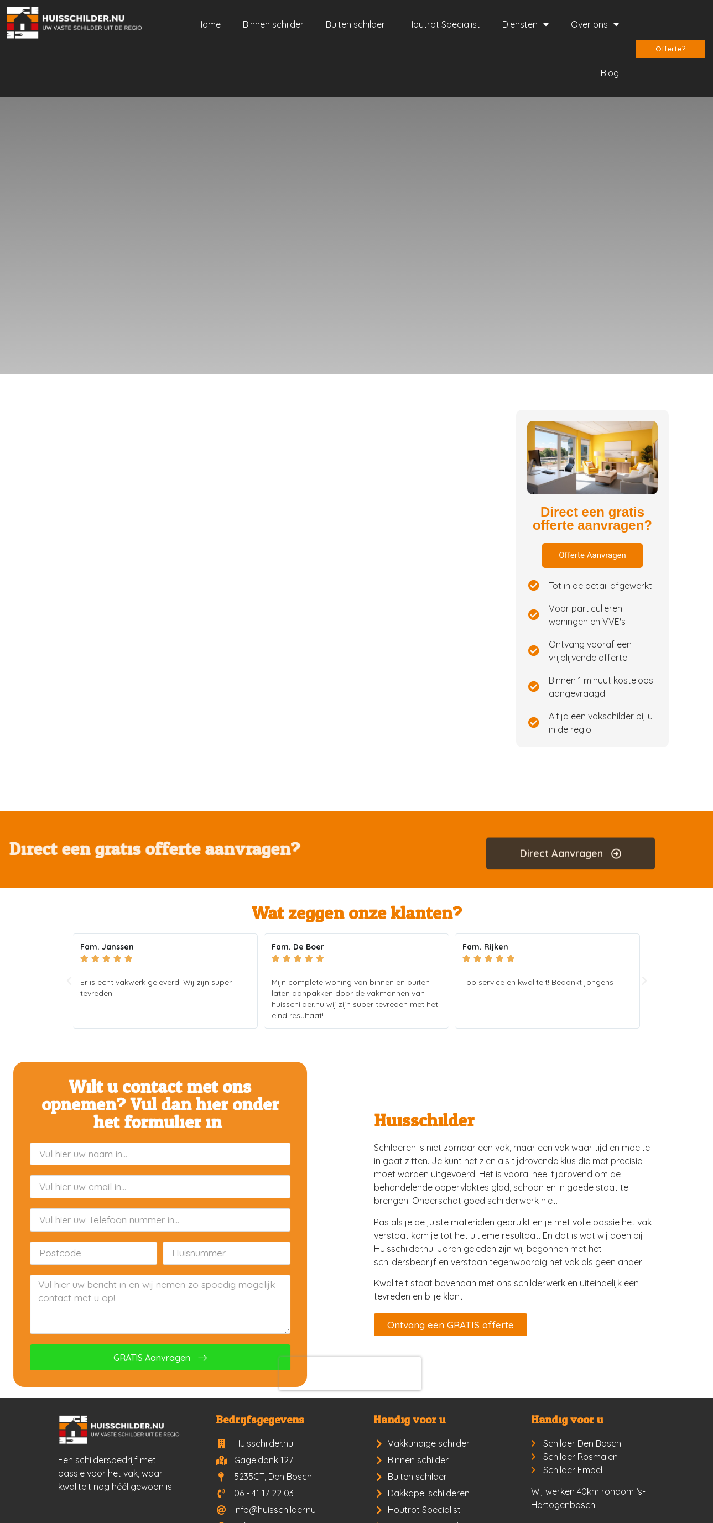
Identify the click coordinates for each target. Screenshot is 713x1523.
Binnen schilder (273, 24)
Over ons (595, 24)
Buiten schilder (355, 24)
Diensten (525, 24)
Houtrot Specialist (443, 24)
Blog (610, 73)
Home (208, 24)
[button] (69, 981)
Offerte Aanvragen (592, 555)
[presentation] (147, 1373)
